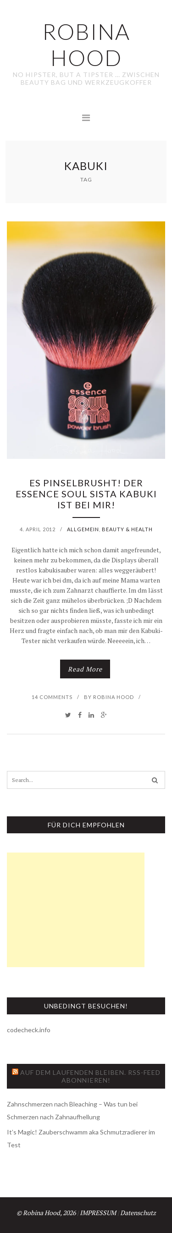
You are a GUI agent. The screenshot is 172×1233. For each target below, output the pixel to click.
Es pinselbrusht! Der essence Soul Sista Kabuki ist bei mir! (86, 493)
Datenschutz (138, 1212)
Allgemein (83, 529)
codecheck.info (28, 1030)
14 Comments (52, 697)
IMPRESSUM (98, 1212)
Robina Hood (113, 697)
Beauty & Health (127, 529)
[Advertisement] (75, 910)
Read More (85, 669)
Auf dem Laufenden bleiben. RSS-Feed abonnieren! (90, 1076)
